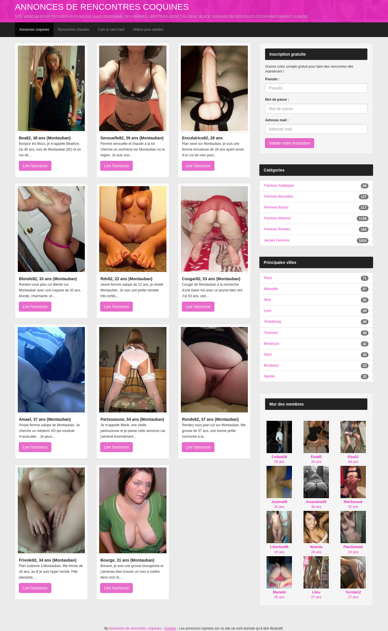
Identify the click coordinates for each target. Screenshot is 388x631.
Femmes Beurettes (278, 196)
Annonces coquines (34, 30)
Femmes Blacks (276, 207)
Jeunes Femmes (276, 240)
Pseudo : (272, 79)
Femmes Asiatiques (279, 186)
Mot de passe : (277, 100)
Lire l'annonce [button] (35, 165)
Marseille (271, 289)
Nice (267, 300)
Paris (268, 278)
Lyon (267, 311)
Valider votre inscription (289, 143)
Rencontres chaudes (73, 30)
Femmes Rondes (277, 229)
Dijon (268, 354)
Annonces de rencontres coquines (102, 6)
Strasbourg (272, 322)
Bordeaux (271, 365)
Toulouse (271, 333)
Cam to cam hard (111, 30)
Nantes (269, 376)
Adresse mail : (277, 120)
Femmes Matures (277, 218)
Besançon (271, 344)
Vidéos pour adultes (148, 30)
